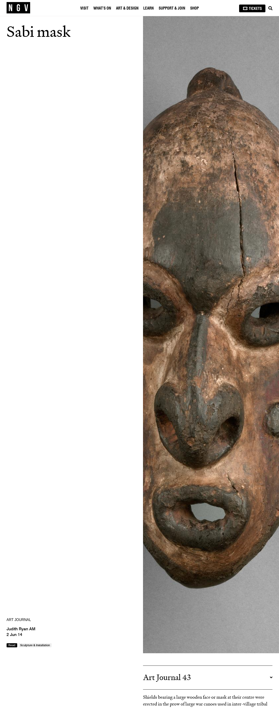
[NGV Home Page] (18, 8)
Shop (194, 8)
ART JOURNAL (19, 620)
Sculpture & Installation (35, 645)
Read (11, 645)
